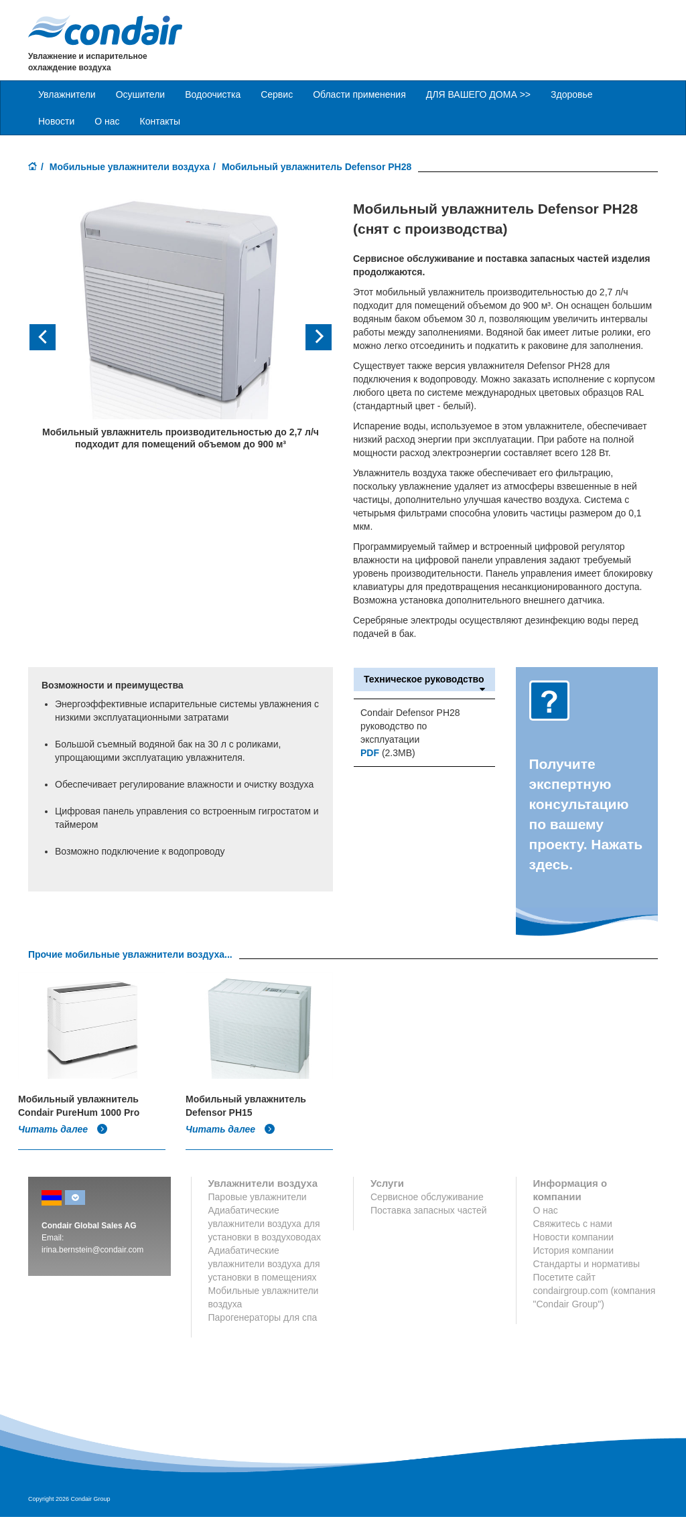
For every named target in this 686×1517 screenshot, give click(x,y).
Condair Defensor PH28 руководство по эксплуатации (410, 726)
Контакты (160, 121)
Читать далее (63, 1129)
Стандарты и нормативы (586, 1263)
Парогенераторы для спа (263, 1317)
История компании (573, 1250)
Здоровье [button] (572, 94)
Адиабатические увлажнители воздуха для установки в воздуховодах (265, 1223)
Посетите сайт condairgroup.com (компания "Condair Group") (594, 1290)
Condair (105, 30)
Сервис (277, 94)
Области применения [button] (359, 94)
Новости (56, 121)
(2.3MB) (387, 752)
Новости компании (573, 1237)
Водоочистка (213, 94)
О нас (106, 121)
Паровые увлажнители (257, 1196)
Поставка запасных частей (428, 1210)
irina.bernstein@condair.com (92, 1249)
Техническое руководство (424, 679)
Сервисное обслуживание (427, 1196)
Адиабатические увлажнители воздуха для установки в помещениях (264, 1264)
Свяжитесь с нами (572, 1223)
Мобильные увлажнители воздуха (130, 166)
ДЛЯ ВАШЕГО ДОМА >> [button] (478, 94)
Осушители (140, 94)
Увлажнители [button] (67, 94)
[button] (51, 337)
